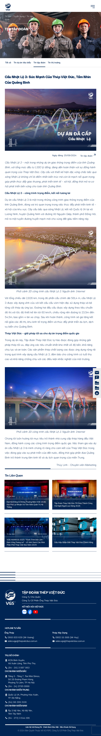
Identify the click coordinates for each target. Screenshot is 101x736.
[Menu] (93, 6)
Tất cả (8, 62)
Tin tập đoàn (39, 62)
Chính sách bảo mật (51, 726)
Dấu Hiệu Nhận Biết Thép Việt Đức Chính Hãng (73, 542)
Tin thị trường (54, 62)
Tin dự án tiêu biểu (22, 62)
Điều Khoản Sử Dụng (67, 726)
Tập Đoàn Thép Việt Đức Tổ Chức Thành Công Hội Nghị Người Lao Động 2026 (73, 504)
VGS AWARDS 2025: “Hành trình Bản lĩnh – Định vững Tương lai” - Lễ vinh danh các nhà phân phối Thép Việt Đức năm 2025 (26, 542)
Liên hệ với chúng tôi (34, 726)
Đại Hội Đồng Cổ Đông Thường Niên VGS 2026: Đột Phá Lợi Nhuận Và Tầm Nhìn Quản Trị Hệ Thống (26, 504)
